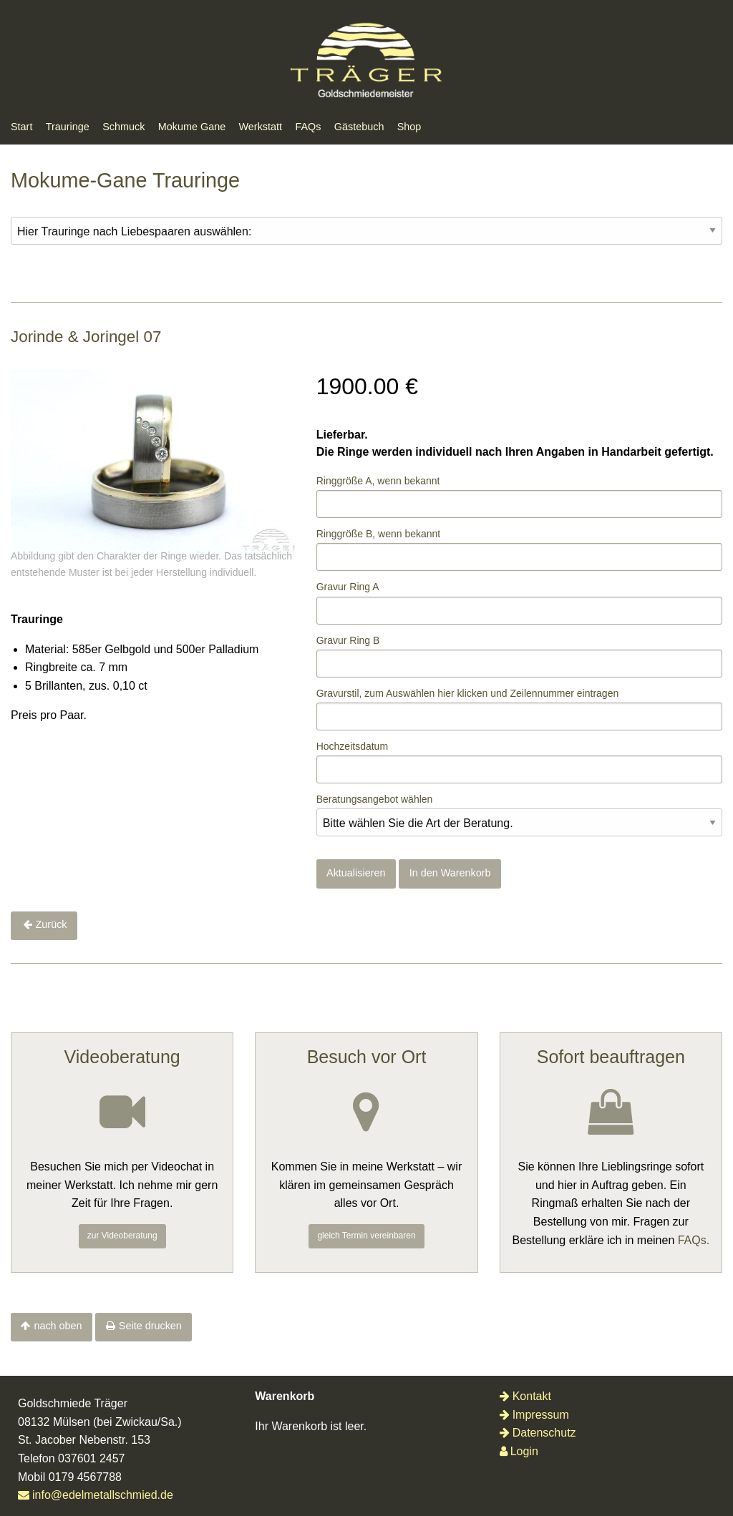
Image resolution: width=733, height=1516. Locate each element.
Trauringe (67, 126)
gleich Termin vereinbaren (366, 1236)
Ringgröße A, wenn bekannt (378, 480)
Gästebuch (359, 126)
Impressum (534, 1415)
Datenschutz (538, 1433)
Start (21, 126)
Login (519, 1451)
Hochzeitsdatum (352, 746)
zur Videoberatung (122, 1236)
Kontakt (525, 1396)
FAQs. (693, 1240)
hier (446, 693)
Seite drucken (150, 1325)
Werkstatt (261, 126)
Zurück (51, 924)
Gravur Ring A (347, 586)
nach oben (58, 1325)
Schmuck (123, 126)
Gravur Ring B (348, 640)
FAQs (308, 126)
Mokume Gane (191, 126)
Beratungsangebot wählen (374, 799)
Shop (409, 126)
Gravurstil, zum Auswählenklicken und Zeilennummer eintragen (467, 693)
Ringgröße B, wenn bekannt (378, 533)
